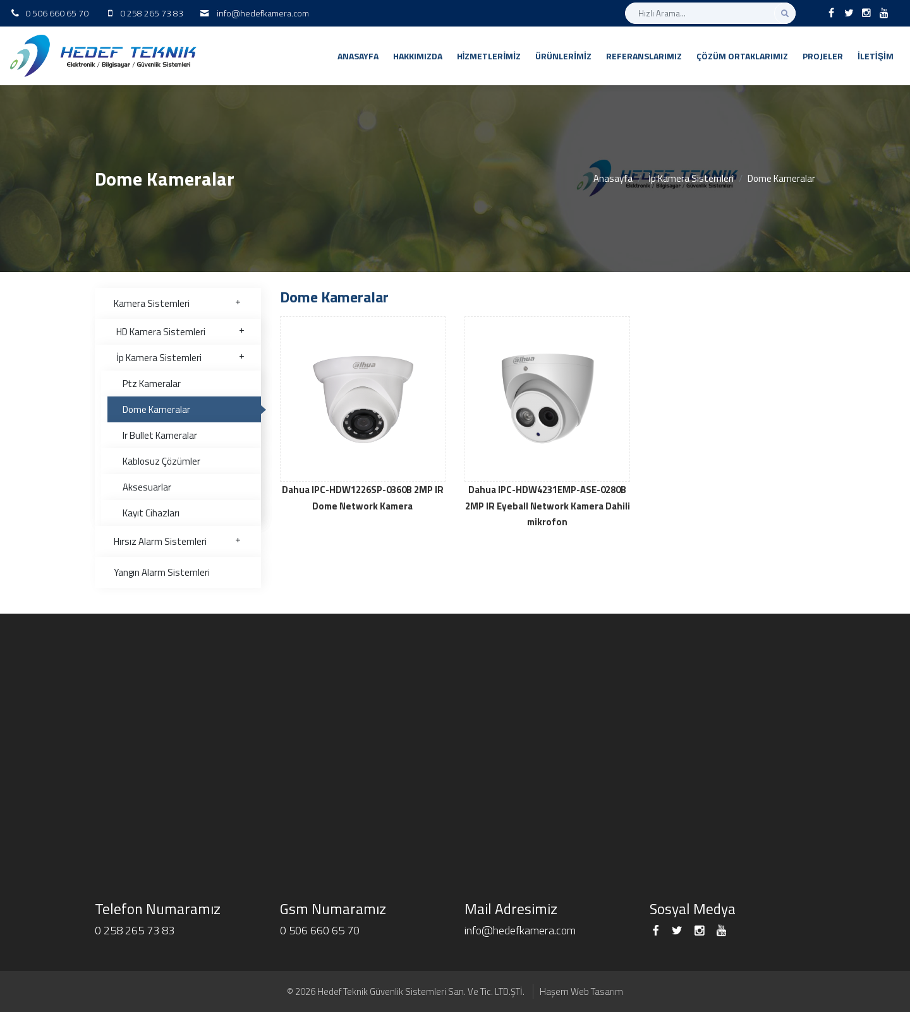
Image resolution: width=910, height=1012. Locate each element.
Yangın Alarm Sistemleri (162, 572)
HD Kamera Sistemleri (181, 331)
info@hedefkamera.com (263, 13)
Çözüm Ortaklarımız (742, 56)
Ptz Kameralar (152, 383)
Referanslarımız (644, 56)
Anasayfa (358, 56)
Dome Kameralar (156, 409)
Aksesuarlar (147, 487)
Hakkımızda (417, 56)
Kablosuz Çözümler (161, 461)
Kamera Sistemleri (178, 303)
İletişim (876, 56)
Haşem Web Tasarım (581, 991)
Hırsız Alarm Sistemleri (178, 541)
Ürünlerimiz (563, 56)
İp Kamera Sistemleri (691, 178)
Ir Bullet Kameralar (160, 435)
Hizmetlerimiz (489, 56)
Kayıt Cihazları (151, 513)
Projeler (823, 56)
